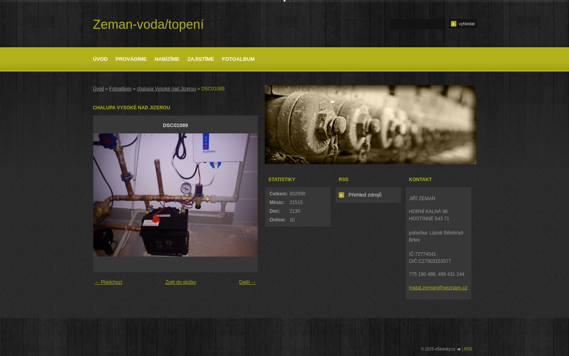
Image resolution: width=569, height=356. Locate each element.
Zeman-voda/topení (148, 24)
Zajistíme (200, 59)
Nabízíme (166, 59)
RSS (468, 349)
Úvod (100, 59)
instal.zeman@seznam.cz (438, 287)
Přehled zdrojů (365, 195)
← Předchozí (108, 282)
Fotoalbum (238, 59)
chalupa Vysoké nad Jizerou (166, 89)
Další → (247, 282)
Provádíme (131, 59)
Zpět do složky (181, 282)
